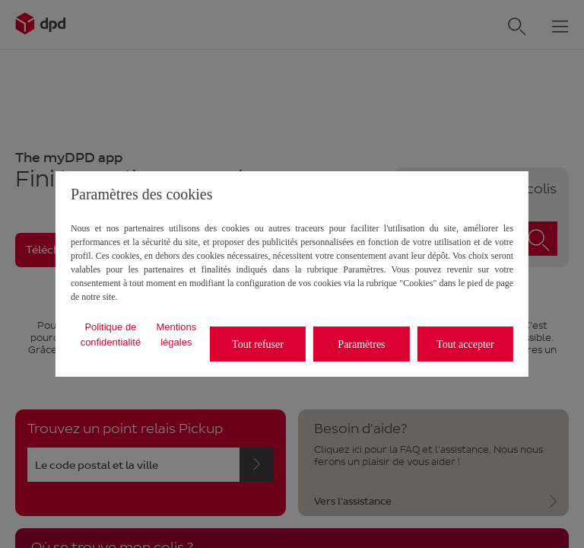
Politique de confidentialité (111, 334)
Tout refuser (258, 344)
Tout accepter (465, 344)
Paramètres (361, 344)
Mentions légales (176, 334)
